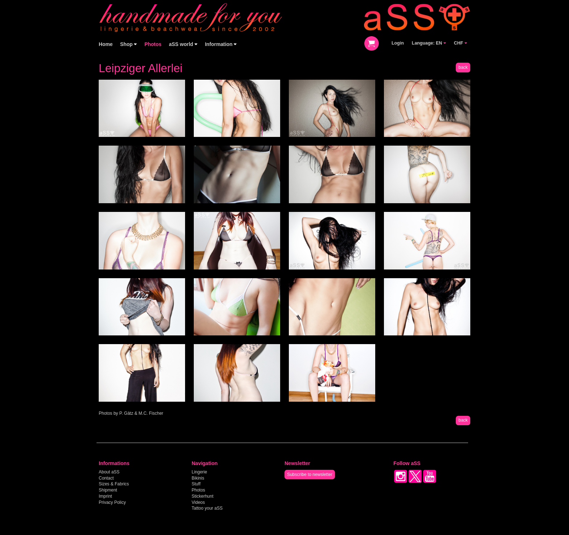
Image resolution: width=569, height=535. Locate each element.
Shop (128, 44)
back (462, 67)
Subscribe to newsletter (309, 474)
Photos (152, 44)
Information (221, 44)
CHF (460, 43)
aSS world (183, 44)
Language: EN (429, 43)
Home (105, 44)
